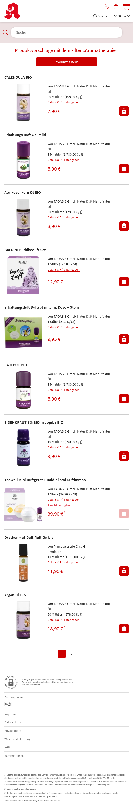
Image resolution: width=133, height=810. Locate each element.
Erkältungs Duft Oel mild (25, 134)
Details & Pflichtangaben (64, 102)
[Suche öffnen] (66, 32)
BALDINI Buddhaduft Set (25, 249)
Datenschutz (12, 722)
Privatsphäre (12, 731)
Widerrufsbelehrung (17, 739)
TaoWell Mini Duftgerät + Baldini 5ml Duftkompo (45, 479)
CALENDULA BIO (18, 77)
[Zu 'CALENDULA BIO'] (23, 102)
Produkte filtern (66, 62)
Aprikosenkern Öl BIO (22, 192)
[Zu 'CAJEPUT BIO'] (23, 390)
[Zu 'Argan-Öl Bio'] (23, 620)
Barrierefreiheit (14, 756)
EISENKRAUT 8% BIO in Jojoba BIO (33, 422)
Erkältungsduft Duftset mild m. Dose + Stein (41, 307)
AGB (7, 747)
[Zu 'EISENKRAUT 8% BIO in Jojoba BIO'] (23, 447)
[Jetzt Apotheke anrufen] (106, 7)
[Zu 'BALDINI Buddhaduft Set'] (23, 275)
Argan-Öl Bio (15, 594)
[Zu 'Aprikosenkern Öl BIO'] (23, 218)
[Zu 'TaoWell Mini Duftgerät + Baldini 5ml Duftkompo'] (23, 505)
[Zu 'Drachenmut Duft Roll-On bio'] (23, 563)
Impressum (11, 714)
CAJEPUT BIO (15, 364)
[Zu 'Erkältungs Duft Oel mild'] (23, 160)
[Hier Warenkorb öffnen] (116, 7)
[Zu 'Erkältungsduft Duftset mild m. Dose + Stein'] (23, 333)
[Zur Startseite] (13, 11)
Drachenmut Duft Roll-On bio (29, 537)
